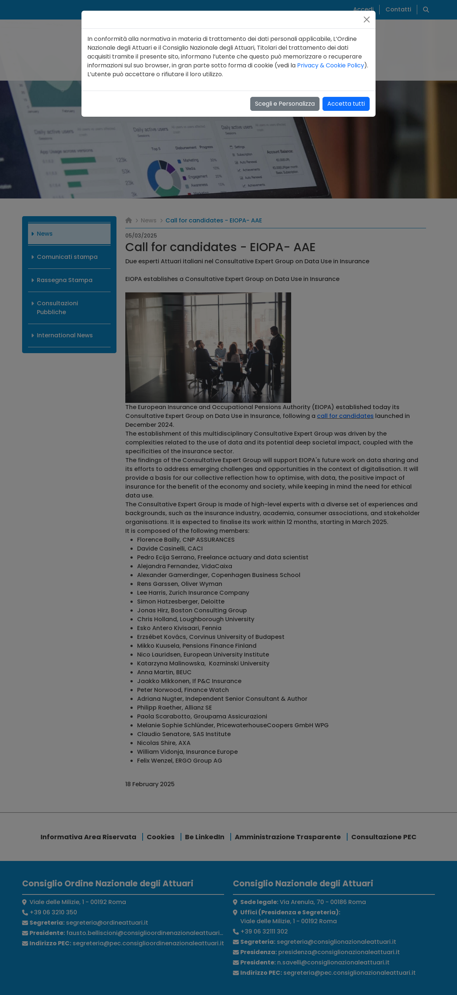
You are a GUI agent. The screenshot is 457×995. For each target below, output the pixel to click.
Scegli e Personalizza (285, 103)
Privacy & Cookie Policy (330, 65)
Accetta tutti (346, 103)
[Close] (367, 19)
